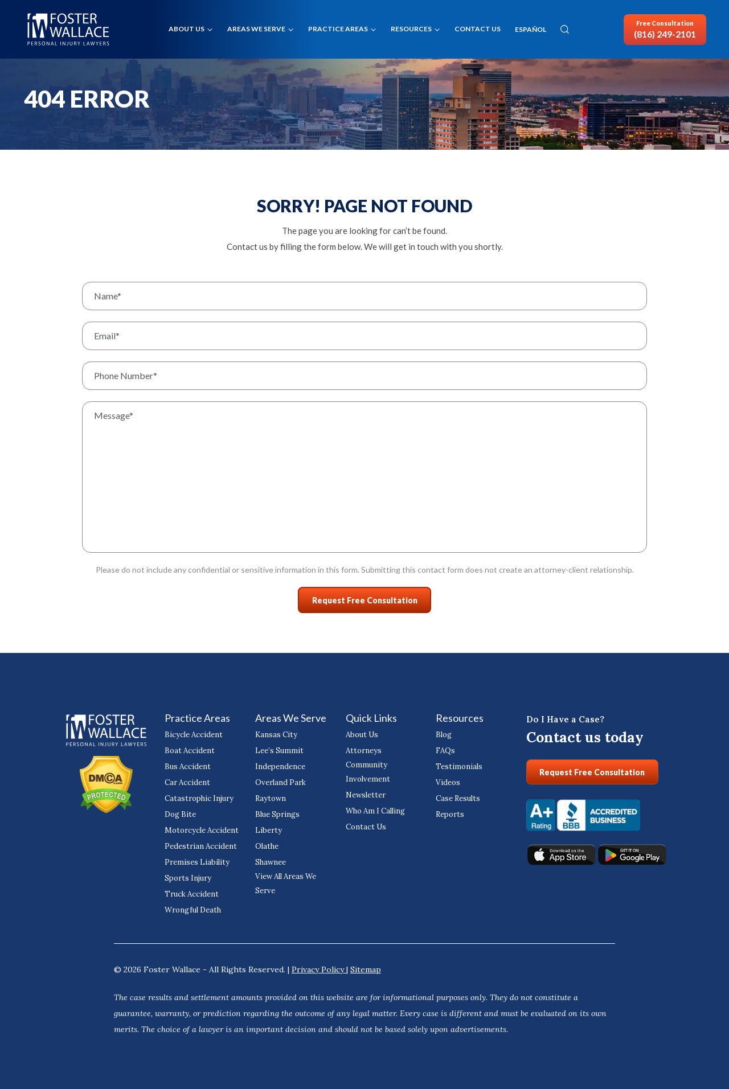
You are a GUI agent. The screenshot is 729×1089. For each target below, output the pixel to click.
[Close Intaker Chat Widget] (691, 725)
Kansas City (274, 732)
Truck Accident (189, 891)
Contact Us (477, 28)
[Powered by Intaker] (632, 1065)
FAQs (445, 747)
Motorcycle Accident (198, 827)
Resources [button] (411, 28)
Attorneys (361, 747)
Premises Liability (193, 859)
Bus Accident (186, 763)
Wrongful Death (191, 907)
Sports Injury (185, 875)
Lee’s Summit (276, 747)
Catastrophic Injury (195, 795)
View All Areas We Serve (284, 880)
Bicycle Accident (191, 732)
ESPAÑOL (530, 29)
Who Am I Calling (374, 808)
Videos (447, 779)
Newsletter (363, 792)
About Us (186, 28)
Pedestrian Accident (197, 843)
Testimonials (456, 763)
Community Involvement (366, 769)
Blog (443, 732)
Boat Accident (187, 747)
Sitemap (365, 966)
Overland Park (278, 779)
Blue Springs (275, 811)
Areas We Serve (256, 28)
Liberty (266, 827)
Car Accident (185, 779)
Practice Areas (338, 28)
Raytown (269, 795)
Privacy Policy (319, 966)
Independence (278, 763)
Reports (448, 811)
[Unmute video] (527, 725)
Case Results (456, 795)
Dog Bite (179, 811)
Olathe (266, 843)
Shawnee (270, 859)
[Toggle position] (667, 725)
